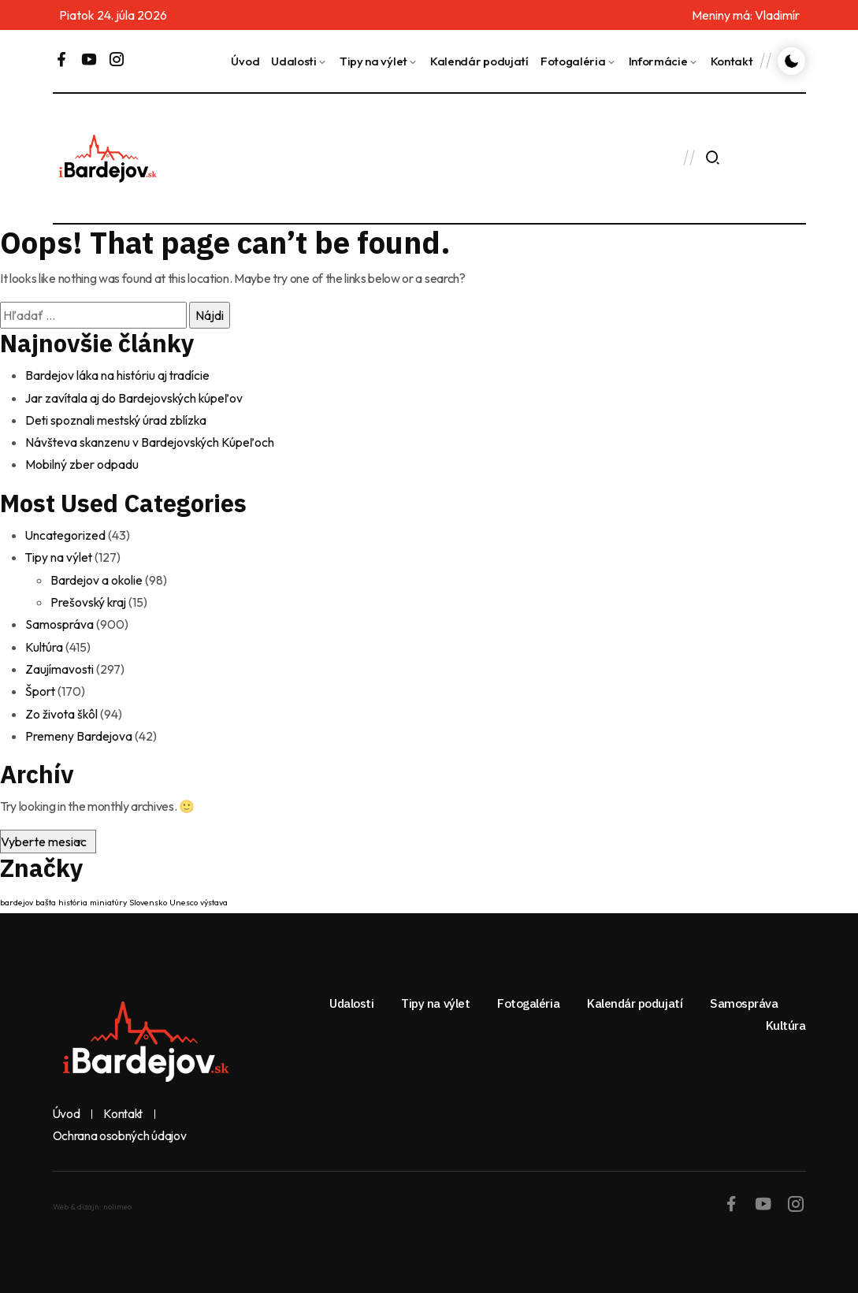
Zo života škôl (62, 710)
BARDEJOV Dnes (402, 158)
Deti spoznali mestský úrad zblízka (117, 419)
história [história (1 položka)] (72, 898)
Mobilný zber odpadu (82, 463)
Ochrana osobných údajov (120, 1132)
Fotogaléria (573, 61)
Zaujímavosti (60, 666)
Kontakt (732, 61)
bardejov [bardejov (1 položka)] (16, 898)
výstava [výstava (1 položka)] (214, 898)
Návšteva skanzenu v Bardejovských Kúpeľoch (151, 441)
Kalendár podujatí (479, 61)
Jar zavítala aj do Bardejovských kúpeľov (136, 397)
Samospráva (59, 622)
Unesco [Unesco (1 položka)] (183, 898)
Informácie (658, 61)
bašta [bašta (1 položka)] (45, 898)
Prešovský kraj (89, 599)
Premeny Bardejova (79, 732)
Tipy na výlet (373, 61)
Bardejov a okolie (97, 577)
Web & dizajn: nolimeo (92, 1203)
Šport (40, 688)
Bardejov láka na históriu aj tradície (119, 375)
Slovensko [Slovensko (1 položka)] (148, 898)
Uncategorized (66, 533)
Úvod (245, 61)
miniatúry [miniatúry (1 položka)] (108, 898)
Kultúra (44, 644)
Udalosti (294, 61)
